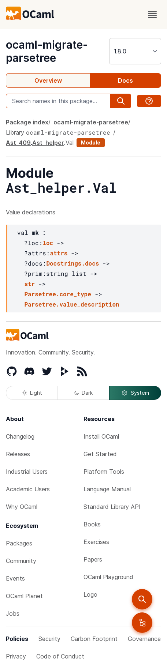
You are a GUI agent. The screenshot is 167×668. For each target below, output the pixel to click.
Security (49, 638)
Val (70, 142)
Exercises (96, 541)
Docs (125, 80)
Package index (27, 122)
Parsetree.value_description (71, 304)
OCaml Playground (108, 577)
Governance (144, 638)
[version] (135, 51)
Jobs (12, 613)
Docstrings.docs (72, 263)
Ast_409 (18, 142)
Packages (19, 543)
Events (15, 578)
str (29, 284)
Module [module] (90, 142)
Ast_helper (48, 142)
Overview (48, 80)
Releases (18, 454)
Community (21, 560)
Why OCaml (21, 506)
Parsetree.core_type (57, 294)
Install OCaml (101, 436)
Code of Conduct (60, 656)
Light (32, 393)
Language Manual (107, 489)
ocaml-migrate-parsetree (47, 51)
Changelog (20, 436)
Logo (90, 594)
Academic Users (28, 489)
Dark (83, 393)
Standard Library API (112, 506)
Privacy (16, 656)
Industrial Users (27, 471)
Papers (93, 559)
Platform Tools (104, 471)
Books (92, 524)
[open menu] (152, 14)
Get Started (100, 454)
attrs (58, 253)
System (135, 393)
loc (47, 243)
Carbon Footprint (94, 638)
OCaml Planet (24, 596)
